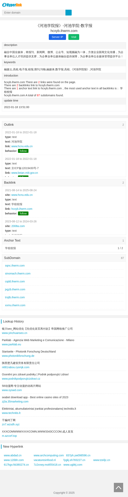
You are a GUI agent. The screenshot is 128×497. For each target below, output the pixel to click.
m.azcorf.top (9, 435)
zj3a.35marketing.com (15, 401)
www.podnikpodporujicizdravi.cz (21, 378)
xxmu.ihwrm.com (15, 305)
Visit (73, 37)
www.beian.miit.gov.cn (24, 172)
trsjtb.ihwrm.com (15, 297)
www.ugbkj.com (73, 464)
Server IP (57, 37)
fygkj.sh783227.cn (74, 460)
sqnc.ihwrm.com (15, 265)
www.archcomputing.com (49, 455)
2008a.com (18, 226)
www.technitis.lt (11, 412)
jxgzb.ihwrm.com (15, 289)
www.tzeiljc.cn (101, 460)
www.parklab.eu (11, 344)
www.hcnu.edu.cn (22, 146)
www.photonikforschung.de (18, 355)
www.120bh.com (14, 460)
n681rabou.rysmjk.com (15, 367)
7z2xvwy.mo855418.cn (47, 464)
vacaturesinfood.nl (45, 460)
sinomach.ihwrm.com (17, 273)
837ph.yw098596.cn (78, 455)
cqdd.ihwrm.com (15, 281)
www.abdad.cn (12, 455)
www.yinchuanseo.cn (14, 332)
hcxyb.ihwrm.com (21, 208)
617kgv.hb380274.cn (16, 464)
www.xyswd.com (12, 390)
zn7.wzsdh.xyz (11, 424)
